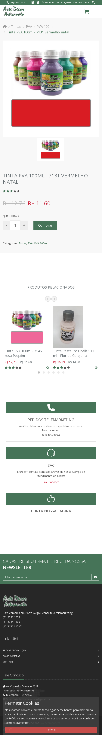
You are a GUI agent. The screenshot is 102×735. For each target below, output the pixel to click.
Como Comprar (11, 656)
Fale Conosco (51, 482)
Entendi (51, 730)
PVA (29, 26)
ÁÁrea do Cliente (52, 2)
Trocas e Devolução (14, 650)
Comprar (45, 225)
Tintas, (23, 243)
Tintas (16, 26)
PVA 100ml (45, 26)
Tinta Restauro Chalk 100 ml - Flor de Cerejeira (73, 353)
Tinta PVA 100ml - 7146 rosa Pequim (23, 353)
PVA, (30, 243)
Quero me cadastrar (76, 2)
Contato (8, 661)
